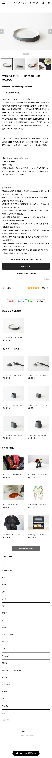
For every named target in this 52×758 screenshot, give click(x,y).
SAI (3, 577)
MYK (4, 620)
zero (4, 585)
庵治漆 (4, 692)
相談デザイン (7, 720)
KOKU (4, 677)
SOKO (4, 663)
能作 (3, 592)
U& (3, 563)
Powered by (26, 735)
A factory (6, 706)
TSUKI (4, 613)
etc (3, 713)
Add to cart (26, 266)
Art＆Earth (6, 656)
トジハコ (5, 642)
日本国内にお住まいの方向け (26, 273)
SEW (4, 627)
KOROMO (6, 684)
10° (3, 699)
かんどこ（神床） (8, 635)
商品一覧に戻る (26, 548)
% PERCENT (7, 570)
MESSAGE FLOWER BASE (12, 670)
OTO (4, 599)
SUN (4, 649)
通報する (47, 279)
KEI (3, 606)
